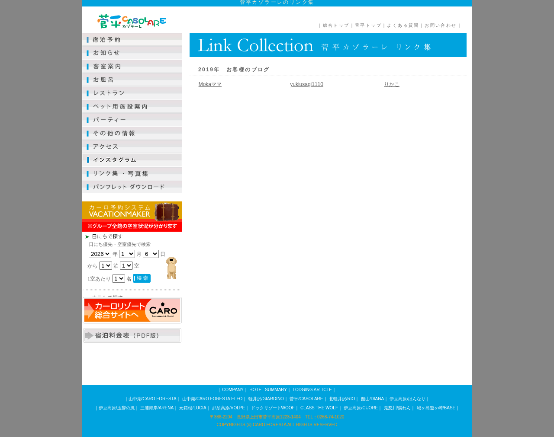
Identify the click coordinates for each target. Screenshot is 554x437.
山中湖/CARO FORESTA (153, 398)
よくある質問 (403, 25)
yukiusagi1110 (306, 84)
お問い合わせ (441, 25)
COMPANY (233, 389)
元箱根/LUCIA (192, 407)
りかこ (391, 84)
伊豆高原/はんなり (407, 398)
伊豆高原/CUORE (361, 407)
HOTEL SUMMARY (268, 389)
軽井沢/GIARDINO (266, 398)
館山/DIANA (372, 398)
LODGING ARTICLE (312, 389)
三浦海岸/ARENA (157, 407)
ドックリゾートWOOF (273, 407)
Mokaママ (210, 84)
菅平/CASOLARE (306, 398)
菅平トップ (368, 25)
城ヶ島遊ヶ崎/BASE (436, 407)
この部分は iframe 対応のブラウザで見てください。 (147, 264)
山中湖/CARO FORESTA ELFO (212, 398)
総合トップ (336, 25)
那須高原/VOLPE (228, 407)
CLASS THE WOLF (319, 407)
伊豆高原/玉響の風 (117, 407)
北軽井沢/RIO (342, 398)
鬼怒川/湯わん (397, 407)
